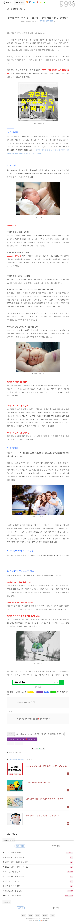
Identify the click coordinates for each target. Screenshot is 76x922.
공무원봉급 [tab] (20, 846)
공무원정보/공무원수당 (16, 9)
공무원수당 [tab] (56, 846)
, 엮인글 (14, 834)
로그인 (37, 916)
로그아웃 (45, 916)
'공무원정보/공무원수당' (18, 759)
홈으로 (23, 916)
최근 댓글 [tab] (55, 908)
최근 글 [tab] (20, 908)
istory (36, 920)
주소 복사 (11, 734)
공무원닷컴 (7, 2)
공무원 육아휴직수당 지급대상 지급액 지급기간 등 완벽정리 (38, 17)
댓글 (9, 834)
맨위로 (52, 916)
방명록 (30, 916)
